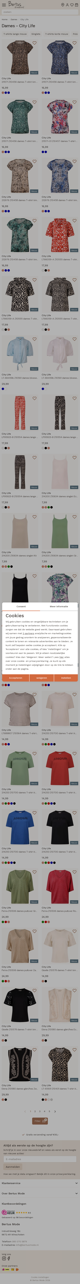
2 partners (28, 633)
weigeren (41, 677)
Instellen (66, 677)
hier (61, 657)
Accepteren (15, 677)
